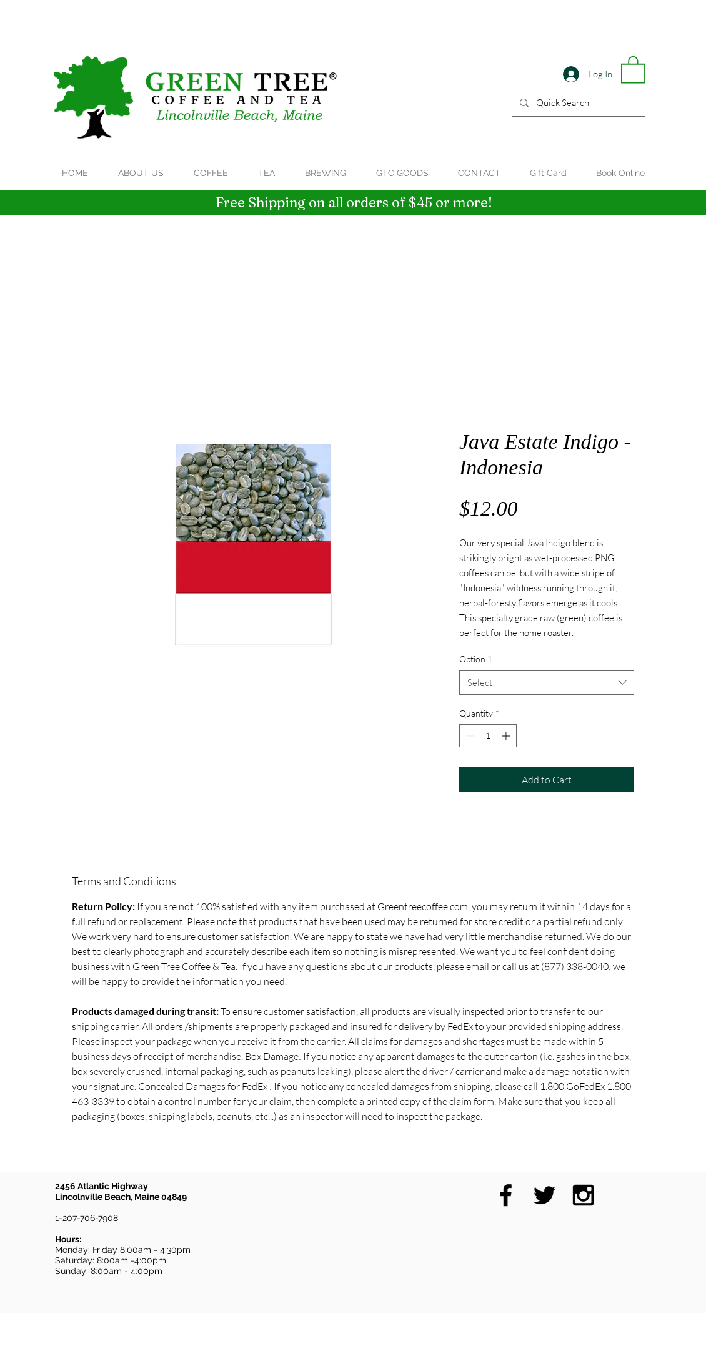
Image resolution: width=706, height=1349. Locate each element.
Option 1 (475, 659)
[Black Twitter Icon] (544, 1195)
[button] (633, 68)
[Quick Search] (577, 102)
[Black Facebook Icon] (505, 1195)
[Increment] (507, 736)
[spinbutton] (488, 736)
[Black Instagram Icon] (583, 1195)
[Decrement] (469, 736)
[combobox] (546, 682)
